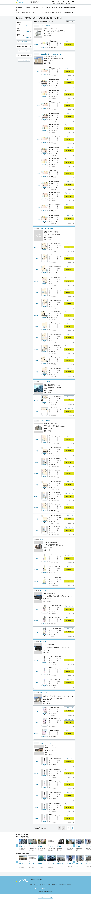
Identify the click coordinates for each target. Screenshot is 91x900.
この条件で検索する (24, 50)
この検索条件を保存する (25, 41)
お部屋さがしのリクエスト (34, 883)
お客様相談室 (69, 883)
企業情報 (36, 885)
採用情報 (40, 885)
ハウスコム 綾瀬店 (52, 48)
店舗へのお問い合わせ (42, 883)
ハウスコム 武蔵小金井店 (53, 562)
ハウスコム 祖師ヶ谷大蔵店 (54, 443)
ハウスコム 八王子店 (52, 766)
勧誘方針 (49, 883)
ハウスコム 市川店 (52, 251)
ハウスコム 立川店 (52, 75)
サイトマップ (32, 885)
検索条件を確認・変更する (46, 897)
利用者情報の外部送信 (62, 883)
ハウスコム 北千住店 (52, 715)
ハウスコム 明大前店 (52, 404)
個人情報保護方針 (55, 883)
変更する (28, 31)
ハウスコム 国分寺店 (52, 613)
